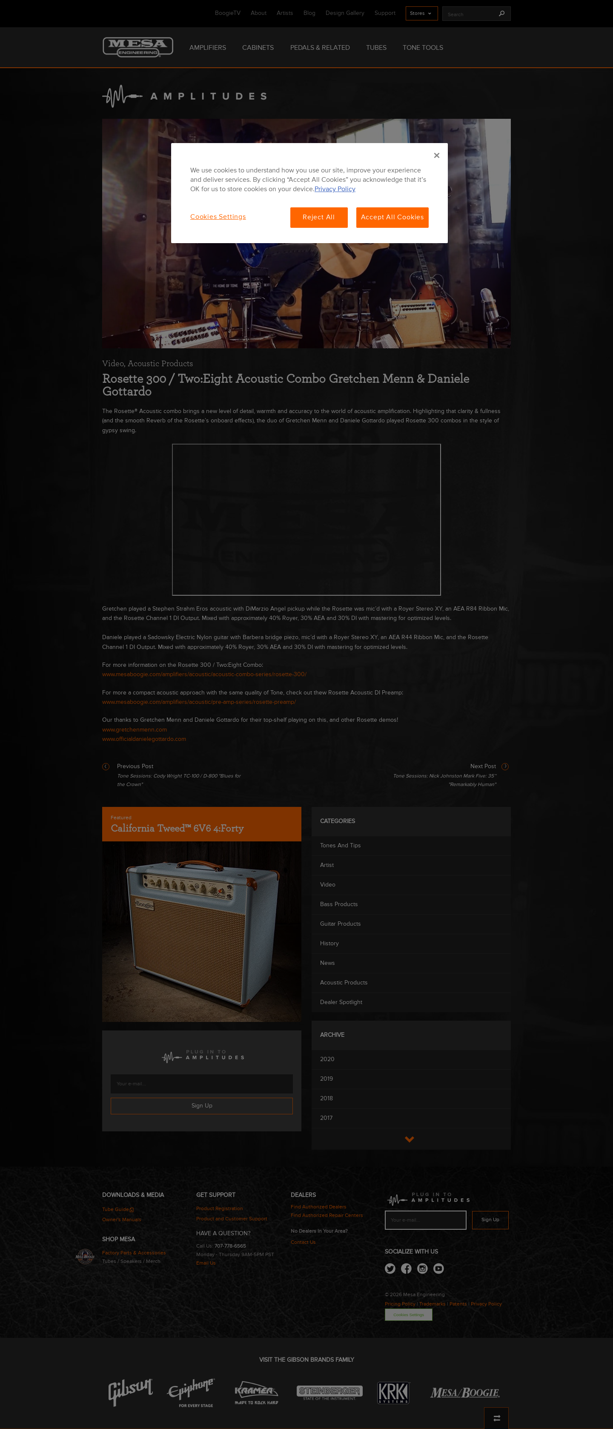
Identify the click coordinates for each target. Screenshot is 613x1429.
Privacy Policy (335, 189)
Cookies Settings (218, 217)
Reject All (319, 217)
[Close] (436, 155)
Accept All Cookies (392, 217)
